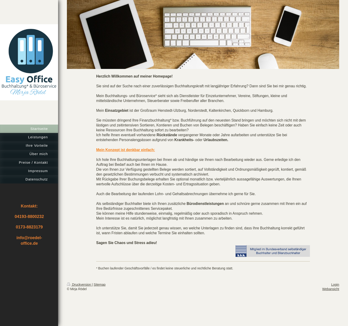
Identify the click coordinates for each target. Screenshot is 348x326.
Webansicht (330, 289)
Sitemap (99, 284)
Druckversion (79, 284)
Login (335, 284)
